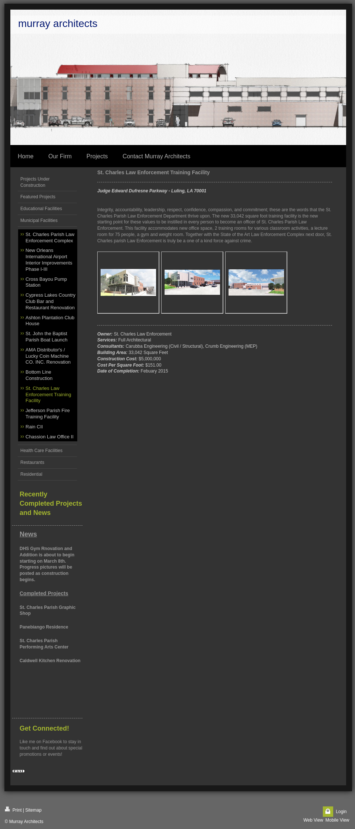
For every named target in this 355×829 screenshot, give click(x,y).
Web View (313, 820)
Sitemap (33, 810)
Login (341, 811)
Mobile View (337, 820)
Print (13, 809)
